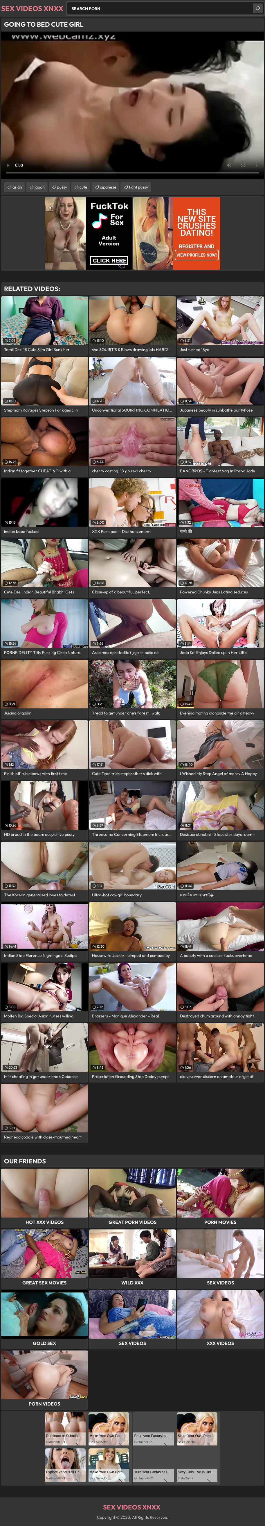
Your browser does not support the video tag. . (132, 105)
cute (83, 187)
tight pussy (138, 187)
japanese (108, 187)
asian (17, 187)
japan (40, 187)
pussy (62, 187)
